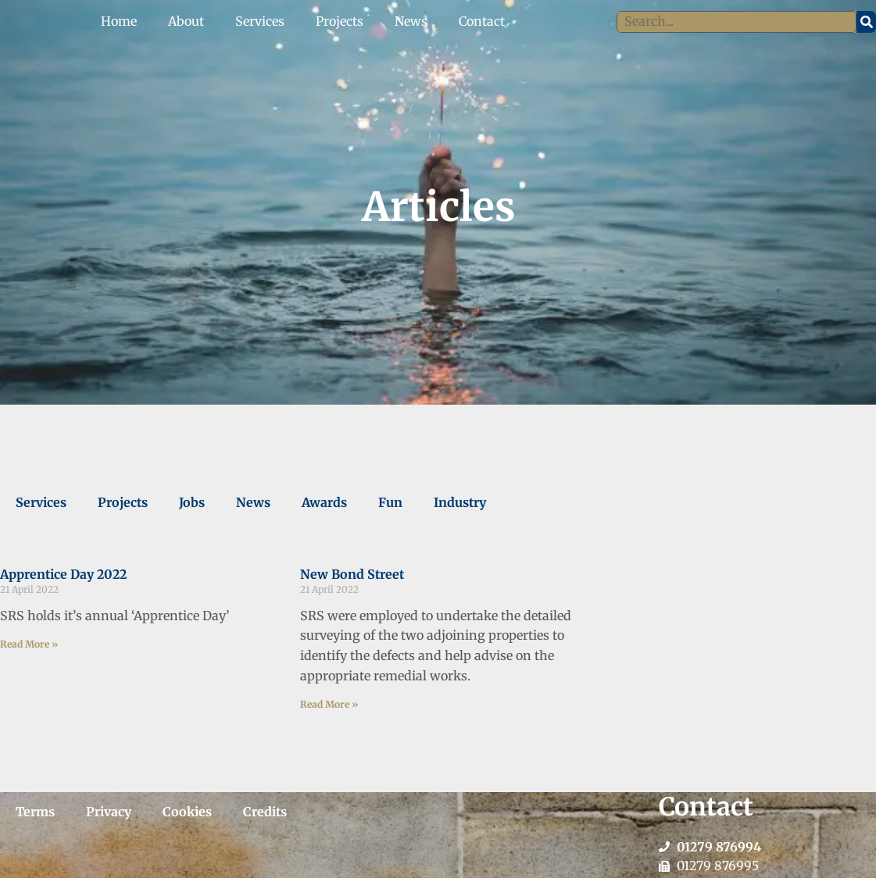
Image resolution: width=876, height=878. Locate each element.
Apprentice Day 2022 (63, 574)
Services (259, 21)
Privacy (108, 811)
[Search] (866, 22)
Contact (482, 21)
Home (119, 21)
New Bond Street (352, 574)
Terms (35, 811)
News (411, 21)
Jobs (192, 502)
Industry (460, 502)
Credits (265, 811)
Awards (324, 502)
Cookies (187, 811)
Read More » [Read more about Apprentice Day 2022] (29, 644)
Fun (390, 502)
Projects (339, 21)
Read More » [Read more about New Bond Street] (329, 704)
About (186, 21)
